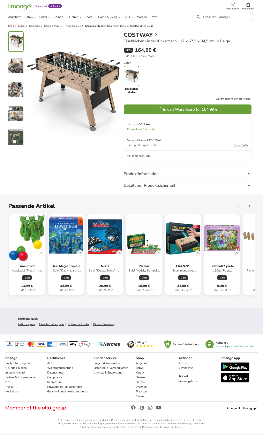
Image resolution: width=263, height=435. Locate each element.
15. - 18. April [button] (136, 125)
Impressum (54, 383)
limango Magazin (16, 374)
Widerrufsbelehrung (60, 369)
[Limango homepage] (20, 7)
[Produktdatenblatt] (27, 256)
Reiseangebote (187, 383)
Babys (140, 369)
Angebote (142, 365)
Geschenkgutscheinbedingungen (68, 393)
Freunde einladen (16, 369)
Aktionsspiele (26, 325)
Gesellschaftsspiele (51, 325)
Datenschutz (55, 374)
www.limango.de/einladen (191, 425)
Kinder (140, 374)
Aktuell (183, 365)
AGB (50, 365)
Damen (140, 379)
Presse (9, 388)
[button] (248, 7)
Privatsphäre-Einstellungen (64, 388)
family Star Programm (19, 365)
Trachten (141, 393)
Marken (140, 398)
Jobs (8, 383)
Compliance (54, 379)
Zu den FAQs (241, 146)
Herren (140, 383)
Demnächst (185, 369)
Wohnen (141, 388)
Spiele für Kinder (78, 325)
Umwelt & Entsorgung (107, 374)
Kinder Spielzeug (104, 325)
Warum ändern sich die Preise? (233, 100)
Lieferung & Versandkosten (110, 369)
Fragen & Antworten (106, 365)
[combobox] (223, 18)
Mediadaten (12, 393)
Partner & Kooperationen (21, 379)
